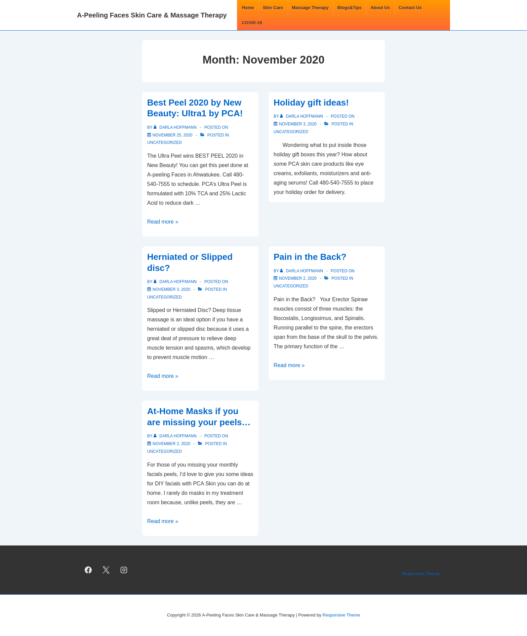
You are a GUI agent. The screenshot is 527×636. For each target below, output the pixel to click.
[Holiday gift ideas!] (298, 124)
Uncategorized (164, 142)
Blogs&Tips (349, 7)
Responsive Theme (421, 573)
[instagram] (124, 570)
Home (248, 7)
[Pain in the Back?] (298, 278)
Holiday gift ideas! (311, 102)
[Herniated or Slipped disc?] (171, 289)
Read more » (162, 222)
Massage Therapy (310, 7)
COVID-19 (252, 22)
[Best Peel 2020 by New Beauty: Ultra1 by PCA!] (173, 135)
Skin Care (273, 7)
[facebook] (88, 570)
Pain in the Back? (310, 257)
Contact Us (410, 7)
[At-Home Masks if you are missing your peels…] (171, 443)
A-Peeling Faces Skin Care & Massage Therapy (152, 15)
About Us (380, 7)
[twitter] (106, 570)
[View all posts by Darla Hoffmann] (176, 127)
